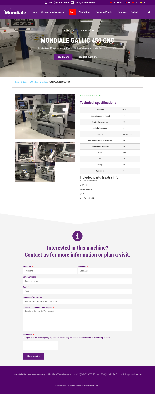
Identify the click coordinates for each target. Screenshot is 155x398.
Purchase (122, 12)
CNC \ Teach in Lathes (84, 35)
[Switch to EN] (112, 2)
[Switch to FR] (127, 2)
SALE (72, 12)
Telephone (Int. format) (33, 302)
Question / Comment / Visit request (38, 312)
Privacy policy (95, 390)
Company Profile (105, 12)
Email (25, 292)
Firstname (27, 271)
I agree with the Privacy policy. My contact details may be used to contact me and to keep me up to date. (67, 342)
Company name (29, 281)
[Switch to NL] (120, 2)
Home (34, 12)
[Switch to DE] (135, 2)
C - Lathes (65, 35)
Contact (134, 12)
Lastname (82, 271)
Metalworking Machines (54, 12)
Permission (28, 339)
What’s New (85, 12)
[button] (149, 12)
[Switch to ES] (142, 2)
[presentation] (40, 350)
